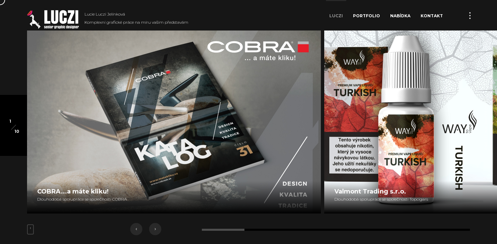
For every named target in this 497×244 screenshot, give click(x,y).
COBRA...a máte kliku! (73, 191)
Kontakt (432, 15)
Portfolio (366, 15)
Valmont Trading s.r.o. (370, 191)
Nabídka (400, 15)
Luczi (336, 15)
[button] (136, 229)
